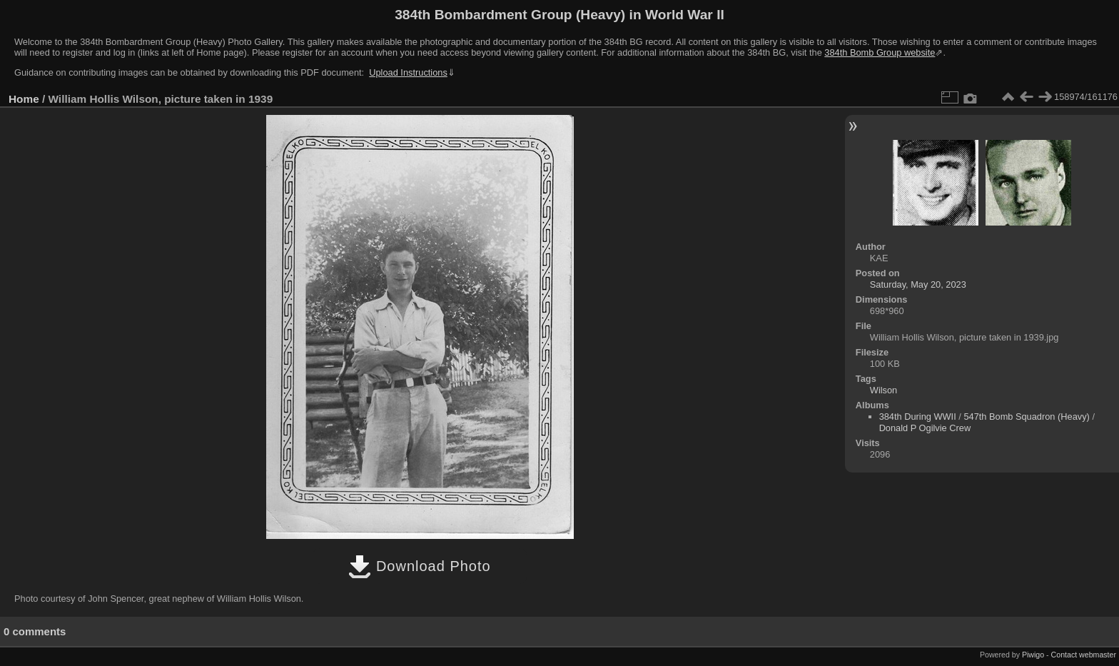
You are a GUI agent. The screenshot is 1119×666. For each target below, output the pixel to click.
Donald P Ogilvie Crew (925, 428)
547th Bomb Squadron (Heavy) (1026, 416)
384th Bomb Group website (879, 52)
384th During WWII (917, 416)
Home (24, 99)
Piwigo (1033, 654)
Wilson (883, 390)
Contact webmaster (1083, 654)
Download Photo (419, 566)
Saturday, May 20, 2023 (918, 284)
